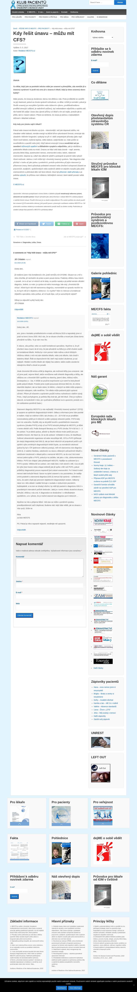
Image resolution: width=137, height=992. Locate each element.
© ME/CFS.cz (18, 184)
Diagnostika (27, 242)
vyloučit (23, 175)
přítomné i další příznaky (69, 172)
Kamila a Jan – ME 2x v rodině (106, 703)
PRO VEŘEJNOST (78, 17)
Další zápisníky (100, 716)
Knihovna (74, 12)
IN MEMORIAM (102, 17)
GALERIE (90, 17)
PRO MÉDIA (64, 17)
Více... (33, 964)
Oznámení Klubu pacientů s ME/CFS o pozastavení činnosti (105, 459)
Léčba (34, 242)
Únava (39, 242)
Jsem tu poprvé (52, 12)
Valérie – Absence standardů (105, 706)
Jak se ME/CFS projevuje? (73, 237)
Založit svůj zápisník (102, 719)
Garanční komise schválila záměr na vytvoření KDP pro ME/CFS (105, 488)
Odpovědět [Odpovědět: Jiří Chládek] (19, 309)
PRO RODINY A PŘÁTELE (48, 17)
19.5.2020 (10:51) (22, 321)
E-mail (18, 596)
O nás (40, 12)
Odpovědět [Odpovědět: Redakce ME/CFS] (21, 530)
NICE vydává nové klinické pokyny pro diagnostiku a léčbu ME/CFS (106, 497)
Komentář (20, 557)
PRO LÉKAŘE (17, 17)
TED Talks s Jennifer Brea (25, 237)
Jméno (19, 584)
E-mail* (100, 63)
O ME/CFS (31, 12)
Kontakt (64, 12)
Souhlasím (61, 988)
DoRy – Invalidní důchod (103, 700)
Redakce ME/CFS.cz (26, 51)
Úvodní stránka (18, 12)
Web (18, 607)
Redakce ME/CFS (25, 318)
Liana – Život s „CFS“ (102, 710)
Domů (15, 28)
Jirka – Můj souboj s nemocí (105, 713)
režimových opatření (29, 146)
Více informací (75, 988)
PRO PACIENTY (30, 17)
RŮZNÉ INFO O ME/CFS (27, 28)
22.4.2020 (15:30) (20, 263)
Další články (98, 668)
